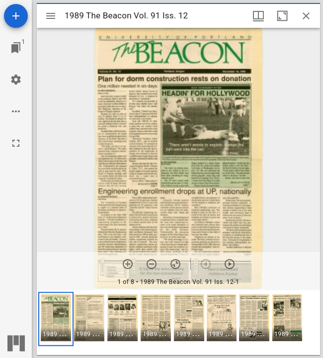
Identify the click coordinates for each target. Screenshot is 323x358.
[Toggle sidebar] (51, 16)
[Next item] (230, 264)
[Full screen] (16, 143)
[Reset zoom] (175, 264)
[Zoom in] (128, 264)
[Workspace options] (16, 111)
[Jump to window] (16, 48)
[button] (56, 319)
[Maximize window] (282, 16)
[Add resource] (16, 16)
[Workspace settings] (16, 79)
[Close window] (306, 16)
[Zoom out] (151, 264)
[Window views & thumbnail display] (258, 16)
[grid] (178, 322)
